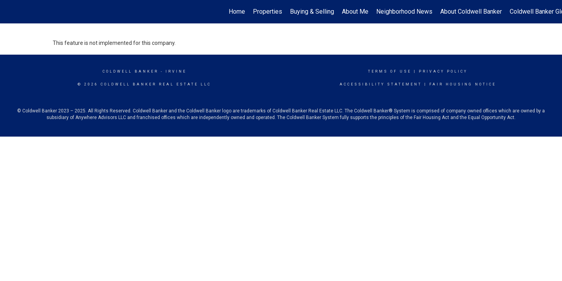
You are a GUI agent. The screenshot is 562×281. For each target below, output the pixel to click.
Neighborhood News (404, 11)
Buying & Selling (312, 11)
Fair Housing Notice (462, 84)
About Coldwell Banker (471, 11)
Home (237, 11)
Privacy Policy (443, 71)
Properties (267, 11)
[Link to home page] (10, 11)
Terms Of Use (389, 71)
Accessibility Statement (381, 84)
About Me (355, 11)
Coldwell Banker (130, 71)
